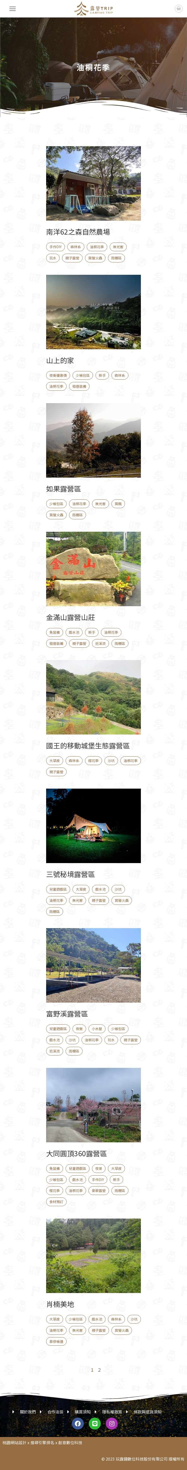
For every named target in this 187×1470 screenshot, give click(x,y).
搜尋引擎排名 (42, 1442)
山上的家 (60, 360)
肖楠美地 (60, 1304)
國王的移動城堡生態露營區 (88, 745)
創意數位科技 (70, 1442)
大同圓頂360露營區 (76, 1153)
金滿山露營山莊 (70, 617)
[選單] (13, 9)
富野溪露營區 (67, 1013)
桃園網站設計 (14, 1442)
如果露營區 (63, 488)
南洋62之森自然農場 (78, 232)
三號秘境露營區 (70, 874)
